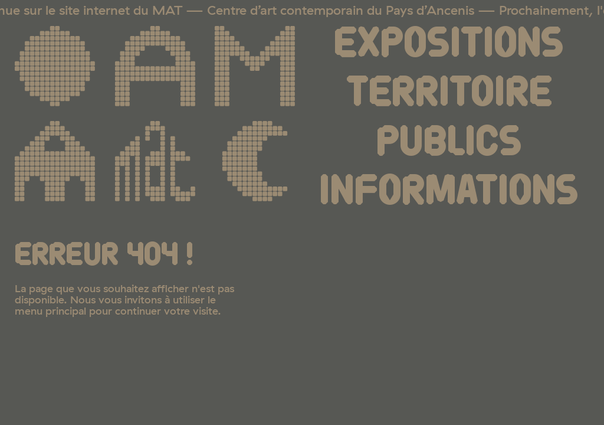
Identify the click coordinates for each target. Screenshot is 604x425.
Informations (449, 191)
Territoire (449, 93)
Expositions (449, 44)
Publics (449, 142)
